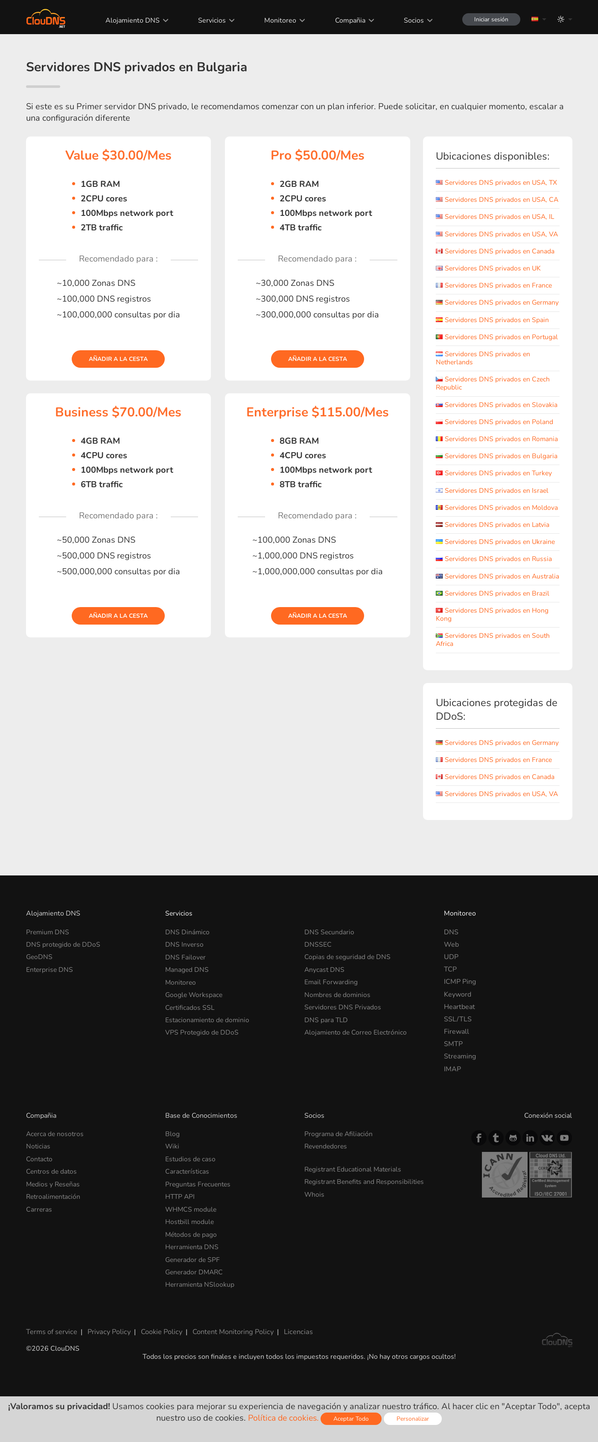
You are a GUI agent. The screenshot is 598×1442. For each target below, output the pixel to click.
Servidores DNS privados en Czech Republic (493, 408)
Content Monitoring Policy (230, 1387)
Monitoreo (279, 20)
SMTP (453, 1101)
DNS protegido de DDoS (64, 1001)
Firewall (456, 1088)
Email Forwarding (331, 1039)
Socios (412, 20)
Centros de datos (52, 1228)
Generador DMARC (195, 1328)
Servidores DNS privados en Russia (495, 591)
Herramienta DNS (192, 1303)
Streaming (460, 1114)
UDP (451, 1014)
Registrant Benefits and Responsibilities (366, 1239)
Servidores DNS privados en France (495, 302)
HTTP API (180, 1253)
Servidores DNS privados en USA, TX (498, 182)
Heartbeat (459, 1064)
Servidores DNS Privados (343, 1064)
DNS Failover (185, 1014)
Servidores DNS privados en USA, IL (496, 225)
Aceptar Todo (352, 1419)
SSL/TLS (458, 1076)
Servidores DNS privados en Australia (483, 613)
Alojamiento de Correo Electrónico (357, 1088)
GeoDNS (39, 1014)
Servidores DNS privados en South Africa (493, 680)
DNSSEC (318, 1001)
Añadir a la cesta (118, 359)
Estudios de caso (190, 1216)
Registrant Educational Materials (354, 1226)
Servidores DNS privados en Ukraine (496, 574)
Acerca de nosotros (55, 1191)
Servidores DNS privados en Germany (483, 323)
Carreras (39, 1265)
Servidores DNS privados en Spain (493, 344)
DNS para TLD (326, 1076)
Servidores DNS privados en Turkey (495, 506)
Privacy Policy (108, 1387)
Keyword (457, 1051)
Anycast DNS (324, 1026)
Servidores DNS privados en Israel (493, 523)
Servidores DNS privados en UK (489, 284)
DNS (451, 989)
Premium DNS (48, 989)
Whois (314, 1251)
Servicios (210, 20)
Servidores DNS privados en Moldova (498, 540)
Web (451, 1001)
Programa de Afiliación (339, 1191)
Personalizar (414, 1419)
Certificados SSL (190, 1064)
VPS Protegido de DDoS (202, 1088)
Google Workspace (194, 1051)
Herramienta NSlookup (200, 1341)
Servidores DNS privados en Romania (483, 468)
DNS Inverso (184, 1001)
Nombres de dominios (338, 1051)
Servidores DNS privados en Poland (495, 446)
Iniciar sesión (490, 19)
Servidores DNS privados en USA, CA (492, 203)
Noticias (38, 1204)
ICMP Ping (460, 1039)
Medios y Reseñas (54, 1241)
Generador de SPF (193, 1315)
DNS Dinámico (187, 989)
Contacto (39, 1216)
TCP (450, 1026)
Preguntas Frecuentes (199, 1241)
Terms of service (51, 1387)
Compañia (348, 20)
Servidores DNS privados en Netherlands (483, 382)
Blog (172, 1191)
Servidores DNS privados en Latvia (493, 557)
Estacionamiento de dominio (208, 1076)
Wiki (172, 1204)
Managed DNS (187, 1026)
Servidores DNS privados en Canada (496, 267)
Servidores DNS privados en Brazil (493, 634)
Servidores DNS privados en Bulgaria (497, 489)
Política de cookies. (283, 1418)
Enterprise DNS (50, 1026)
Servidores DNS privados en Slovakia (497, 429)
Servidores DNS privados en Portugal (498, 361)
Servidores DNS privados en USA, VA (492, 246)
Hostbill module (190, 1278)
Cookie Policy (159, 1387)
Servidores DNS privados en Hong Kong (493, 655)
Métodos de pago (192, 1291)
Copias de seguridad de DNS (348, 1014)
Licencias (295, 1387)
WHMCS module (191, 1265)
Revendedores (326, 1204)
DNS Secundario (329, 989)
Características (187, 1228)
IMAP (452, 1126)
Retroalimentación (54, 1253)
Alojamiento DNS (131, 20)
